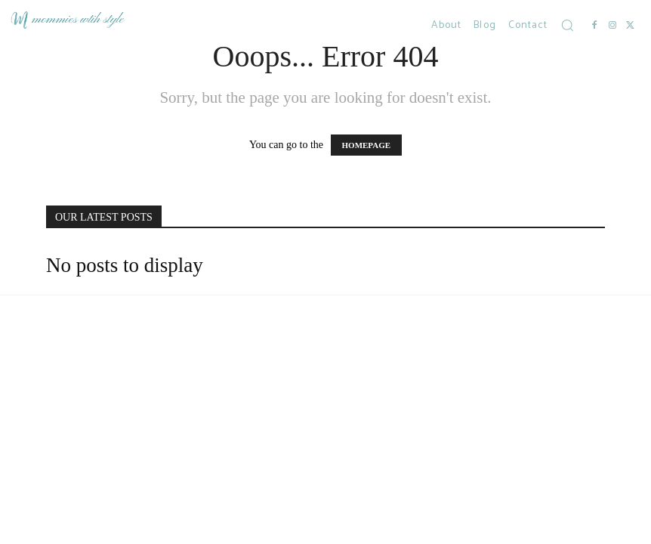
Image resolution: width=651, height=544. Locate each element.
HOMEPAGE (366, 145)
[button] (567, 25)
